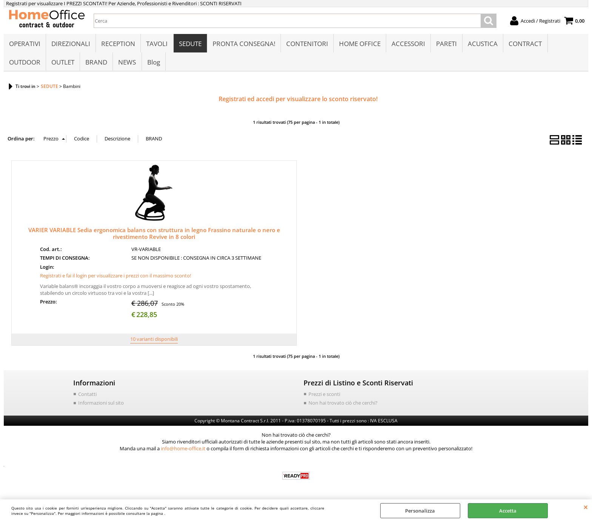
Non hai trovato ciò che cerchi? (343, 404)
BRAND (96, 63)
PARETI (446, 44)
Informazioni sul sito (101, 404)
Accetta (507, 510)
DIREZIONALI (70, 44)
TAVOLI (157, 44)
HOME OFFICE (359, 44)
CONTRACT (524, 44)
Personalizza (420, 510)
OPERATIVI (24, 44)
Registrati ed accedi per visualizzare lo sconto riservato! (298, 100)
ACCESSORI (408, 44)
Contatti (87, 395)
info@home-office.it (183, 449)
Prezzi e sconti (324, 395)
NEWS (127, 63)
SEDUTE (190, 44)
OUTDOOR (24, 63)
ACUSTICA (482, 44)
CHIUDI (585, 507)
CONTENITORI (307, 44)
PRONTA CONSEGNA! (243, 44)
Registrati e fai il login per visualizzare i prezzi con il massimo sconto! (115, 277)
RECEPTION (118, 44)
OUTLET (62, 63)
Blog (153, 63)
